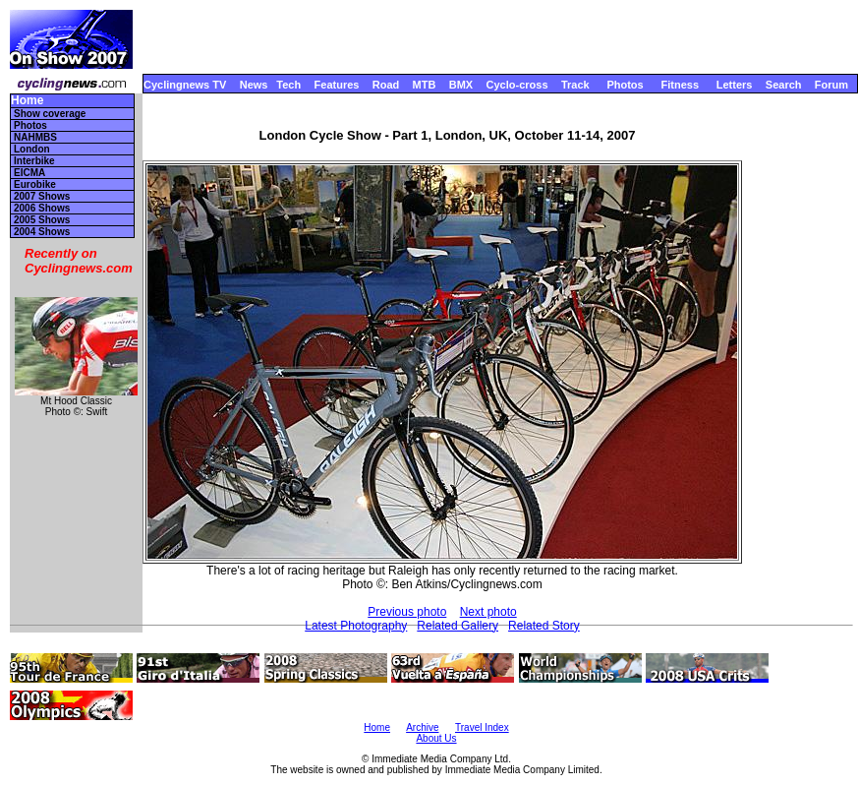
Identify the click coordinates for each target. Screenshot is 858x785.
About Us (436, 738)
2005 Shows (42, 219)
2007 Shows (42, 196)
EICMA (29, 172)
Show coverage (50, 113)
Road (386, 85)
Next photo (488, 612)
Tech (288, 85)
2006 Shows (42, 208)
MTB (424, 85)
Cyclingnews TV (184, 85)
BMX (461, 85)
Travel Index (482, 727)
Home (27, 100)
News (254, 85)
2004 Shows (42, 231)
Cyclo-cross (517, 85)
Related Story (544, 626)
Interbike (34, 160)
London (32, 149)
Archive (422, 727)
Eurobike (35, 184)
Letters (734, 85)
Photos (624, 85)
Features (337, 85)
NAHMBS (35, 137)
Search (784, 85)
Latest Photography (356, 626)
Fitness (679, 85)
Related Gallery (457, 626)
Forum (831, 85)
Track (575, 85)
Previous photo (407, 612)
